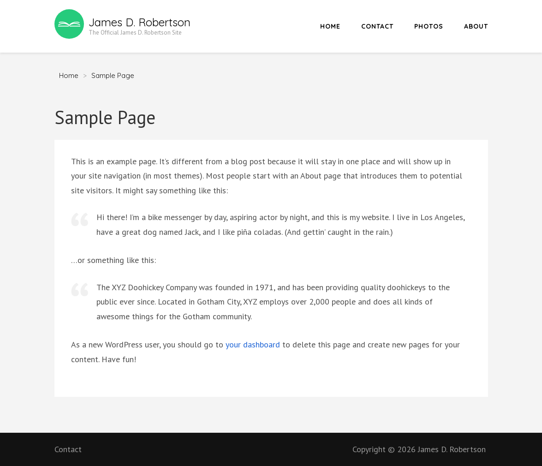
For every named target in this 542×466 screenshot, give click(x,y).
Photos (428, 26)
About (476, 26)
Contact (377, 26)
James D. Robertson (140, 22)
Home (330, 26)
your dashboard (253, 344)
